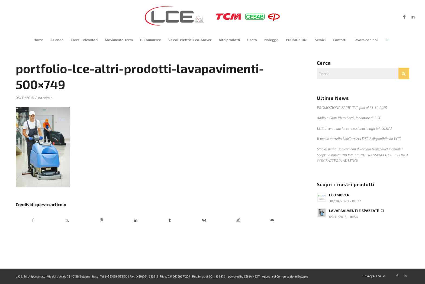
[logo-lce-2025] (212, 16)
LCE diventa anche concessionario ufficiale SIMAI (354, 129)
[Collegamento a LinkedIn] (412, 16)
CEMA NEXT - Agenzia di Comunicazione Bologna (276, 276)
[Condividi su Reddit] (238, 220)
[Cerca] (363, 73)
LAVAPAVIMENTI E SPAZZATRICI (356, 210)
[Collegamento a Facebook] (404, 16)
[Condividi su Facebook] (33, 220)
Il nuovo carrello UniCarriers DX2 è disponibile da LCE (359, 139)
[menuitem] (38, 40)
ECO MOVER (339, 195)
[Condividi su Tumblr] (170, 220)
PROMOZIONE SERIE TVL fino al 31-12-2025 (352, 108)
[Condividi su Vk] (204, 220)
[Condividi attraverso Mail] (272, 220)
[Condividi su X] (67, 220)
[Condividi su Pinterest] (101, 220)
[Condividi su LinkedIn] (136, 220)
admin (48, 97)
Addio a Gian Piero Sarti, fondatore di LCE (349, 118)
